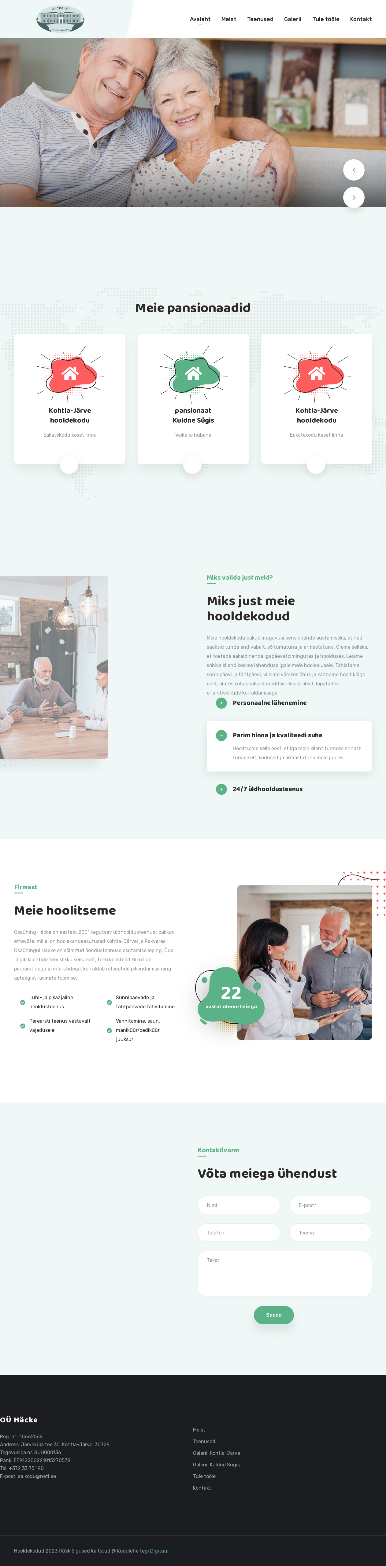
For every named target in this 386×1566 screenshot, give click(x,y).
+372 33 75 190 (26, 1468)
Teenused (260, 19)
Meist (228, 19)
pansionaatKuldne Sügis (193, 416)
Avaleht (200, 19)
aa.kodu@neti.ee (37, 1476)
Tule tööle (326, 19)
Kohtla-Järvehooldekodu (70, 416)
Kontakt (361, 19)
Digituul (159, 1551)
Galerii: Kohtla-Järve (216, 1453)
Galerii (293, 19)
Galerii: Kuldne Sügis (216, 1464)
